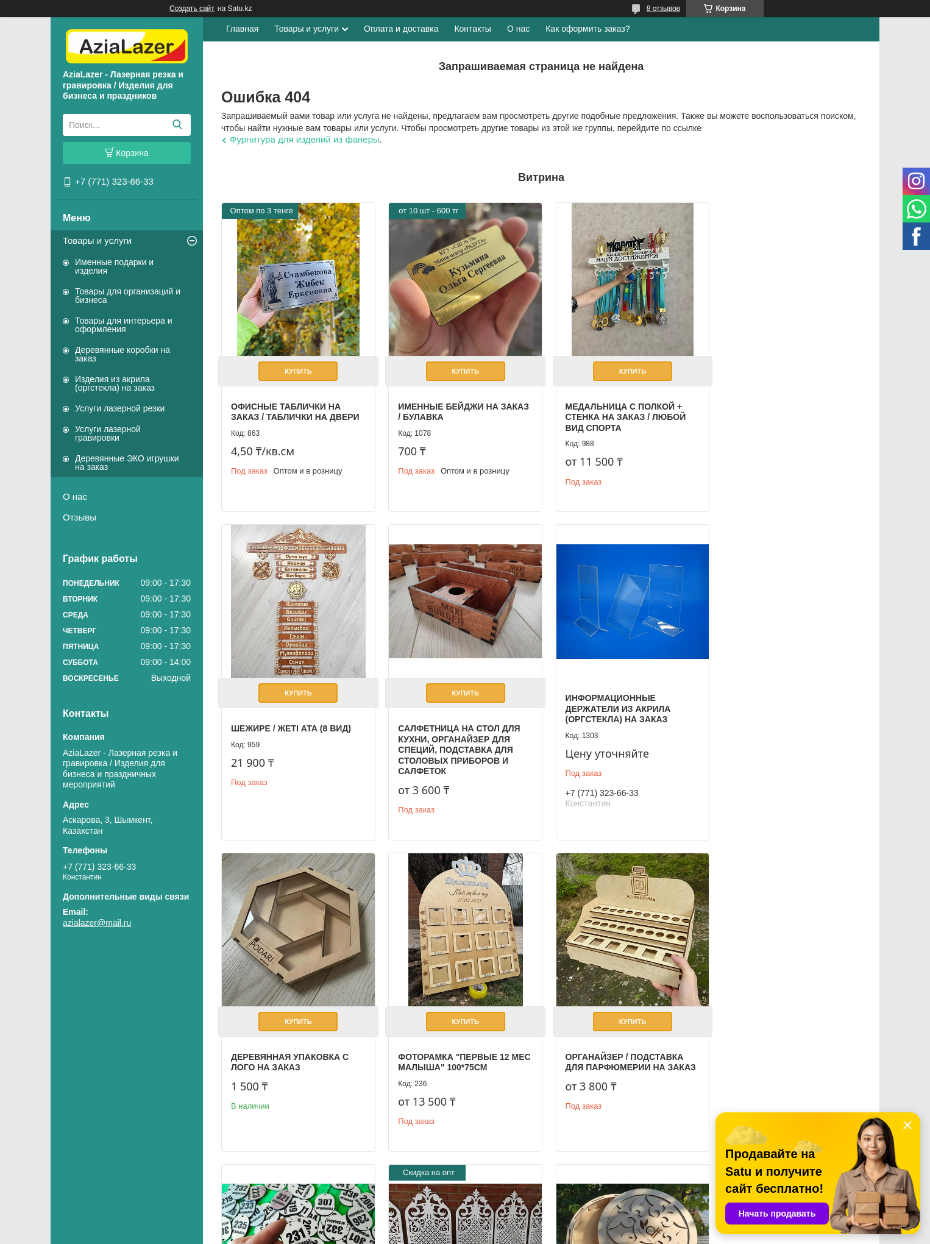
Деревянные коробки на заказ (122, 354)
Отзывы (79, 517)
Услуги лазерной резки (120, 408)
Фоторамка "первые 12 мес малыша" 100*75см (775, 726)
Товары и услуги (97, 240)
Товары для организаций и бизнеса (127, 295)
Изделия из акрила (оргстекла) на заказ (115, 383)
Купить (296, 367)
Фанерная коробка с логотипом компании (774, 1019)
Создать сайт (192, 8)
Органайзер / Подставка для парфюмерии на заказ (296, 1050)
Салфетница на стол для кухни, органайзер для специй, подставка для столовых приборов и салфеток (292, 742)
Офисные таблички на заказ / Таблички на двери (295, 407)
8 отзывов (663, 8)
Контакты (472, 29)
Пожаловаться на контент (626, 1232)
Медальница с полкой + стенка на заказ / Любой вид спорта (617, 412)
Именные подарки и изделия (114, 266)
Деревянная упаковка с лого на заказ (616, 726)
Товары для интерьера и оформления (123, 325)
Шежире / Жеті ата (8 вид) (780, 402)
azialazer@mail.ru (97, 923)
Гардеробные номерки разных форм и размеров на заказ (456, 1055)
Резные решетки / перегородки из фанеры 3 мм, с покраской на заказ (620, 1055)
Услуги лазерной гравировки (108, 433)
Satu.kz (517, 1221)
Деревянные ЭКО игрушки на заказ (127, 462)
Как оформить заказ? (587, 29)
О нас (75, 496)
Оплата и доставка (401, 29)
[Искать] (177, 125)
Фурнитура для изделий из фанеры (305, 139)
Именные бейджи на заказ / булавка (444, 407)
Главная (242, 29)
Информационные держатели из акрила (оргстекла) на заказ (447, 700)
